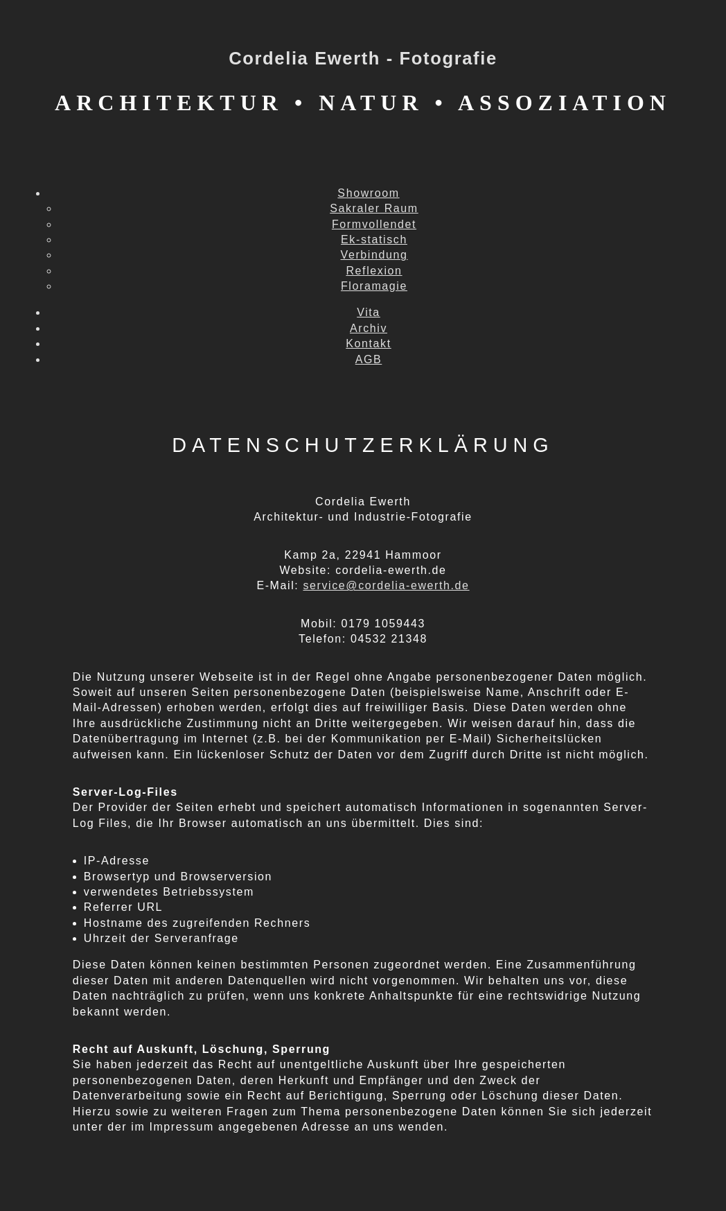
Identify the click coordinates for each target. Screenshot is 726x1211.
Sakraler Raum (374, 208)
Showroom (368, 193)
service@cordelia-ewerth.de (386, 585)
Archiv (368, 328)
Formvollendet (374, 224)
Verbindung (374, 255)
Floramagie (374, 286)
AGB (368, 359)
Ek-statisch (374, 239)
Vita (368, 312)
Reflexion (374, 271)
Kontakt (368, 343)
